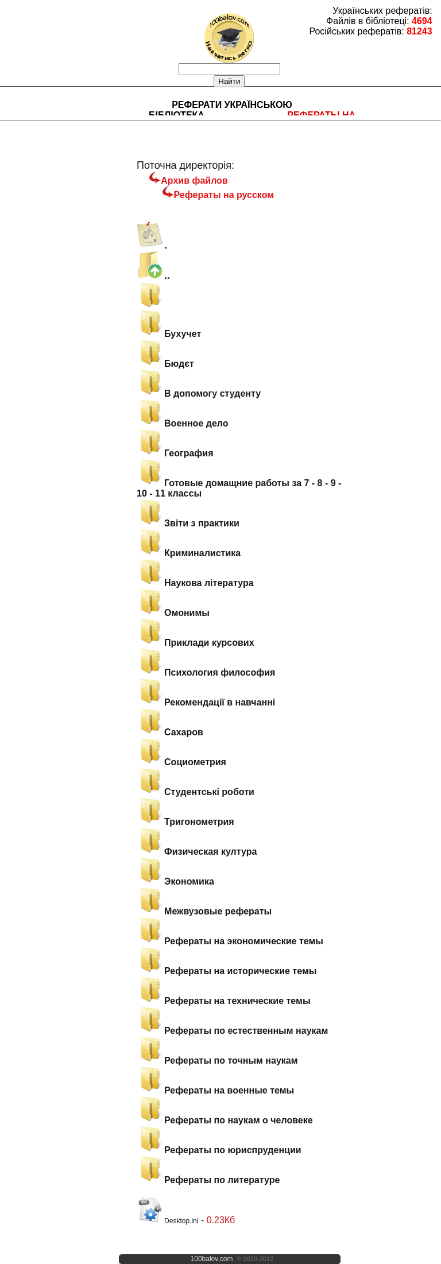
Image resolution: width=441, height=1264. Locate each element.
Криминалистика (189, 553)
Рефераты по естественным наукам (232, 1031)
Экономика (175, 881)
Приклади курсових (195, 642)
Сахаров (170, 732)
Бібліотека (176, 115)
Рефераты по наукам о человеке (225, 1120)
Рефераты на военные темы (215, 1090)
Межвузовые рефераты (204, 911)
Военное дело (182, 423)
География (175, 453)
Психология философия (206, 672)
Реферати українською (232, 105)
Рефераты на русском (224, 195)
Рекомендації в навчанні (206, 702)
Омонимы (173, 613)
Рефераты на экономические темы (230, 941)
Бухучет (169, 334)
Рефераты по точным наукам (217, 1060)
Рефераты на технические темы (224, 1001)
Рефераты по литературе (208, 1180)
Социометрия (181, 762)
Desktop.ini (167, 1221)
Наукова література (195, 583)
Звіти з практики (188, 523)
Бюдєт (165, 364)
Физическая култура (197, 851)
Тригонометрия (185, 822)
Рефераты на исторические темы (226, 971)
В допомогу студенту (199, 393)
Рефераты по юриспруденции (219, 1150)
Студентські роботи (195, 792)
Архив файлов (194, 180)
